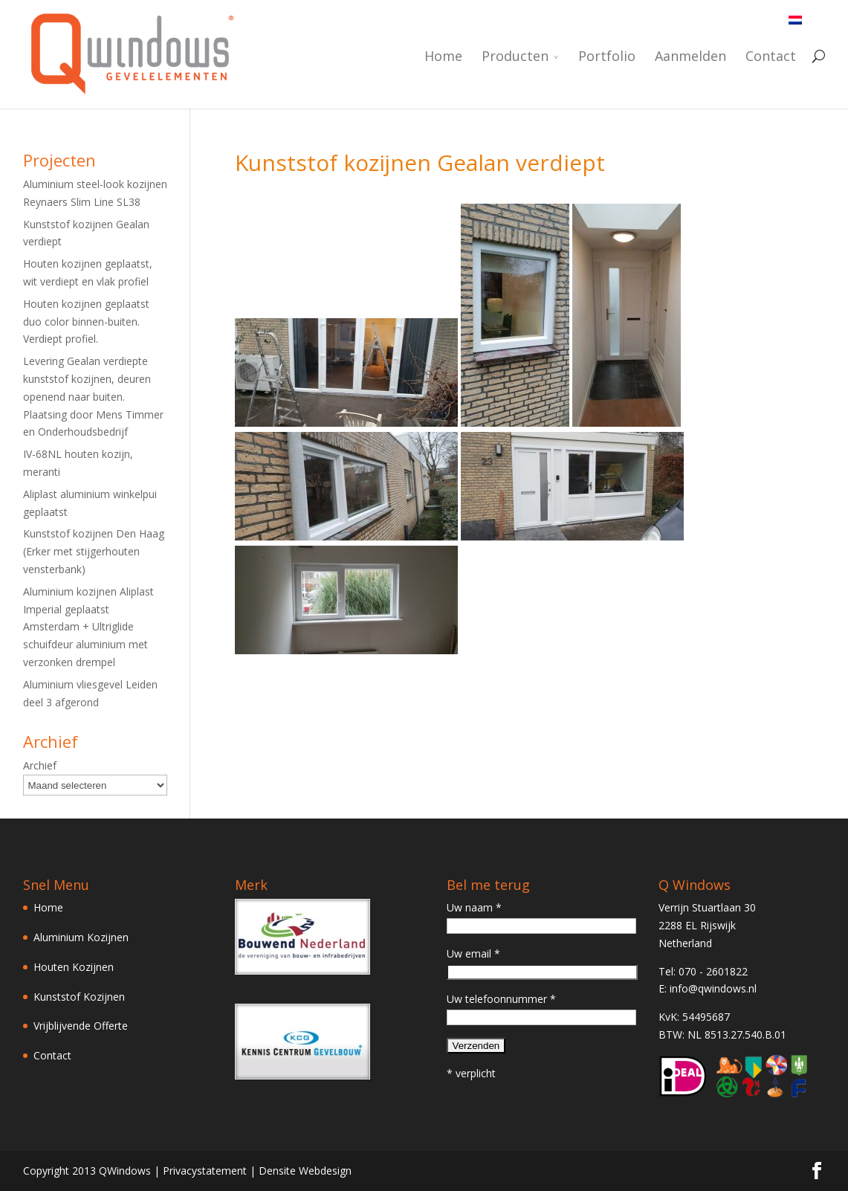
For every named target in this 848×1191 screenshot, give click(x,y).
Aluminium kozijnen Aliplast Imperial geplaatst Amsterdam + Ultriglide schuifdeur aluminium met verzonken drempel (88, 626)
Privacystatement (205, 1170)
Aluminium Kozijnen (81, 937)
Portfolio (606, 56)
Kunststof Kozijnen (79, 997)
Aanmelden (690, 56)
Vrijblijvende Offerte (80, 1026)
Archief (39, 765)
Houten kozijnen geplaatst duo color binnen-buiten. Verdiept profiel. (86, 321)
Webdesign (325, 1170)
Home (443, 56)
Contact (770, 56)
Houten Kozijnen (73, 967)
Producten (515, 56)
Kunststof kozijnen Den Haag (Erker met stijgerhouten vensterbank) (93, 551)
